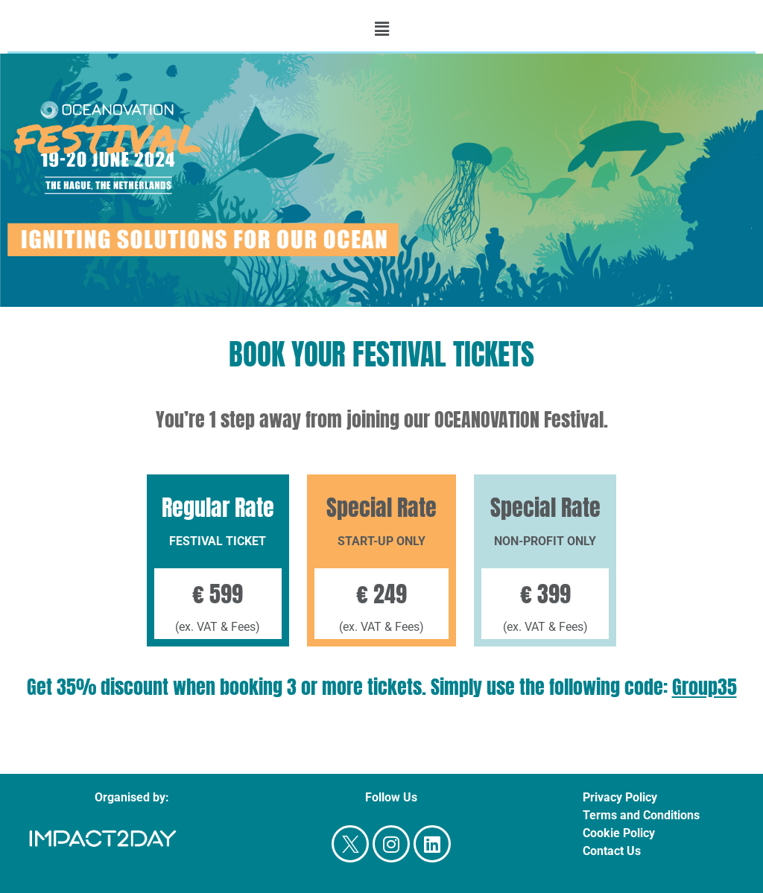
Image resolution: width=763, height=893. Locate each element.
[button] (381, 29)
